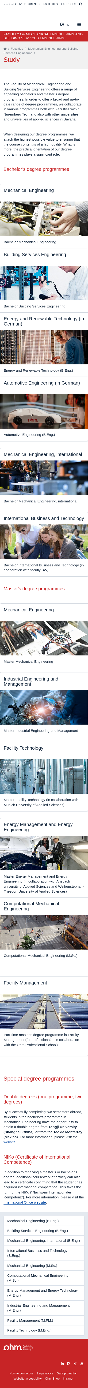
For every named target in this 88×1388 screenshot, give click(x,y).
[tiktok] (75, 1363)
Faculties (68, 4)
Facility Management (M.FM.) (30, 1320)
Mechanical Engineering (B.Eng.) (33, 1221)
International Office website (25, 1202)
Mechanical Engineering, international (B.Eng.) (43, 1240)
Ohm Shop (52, 1378)
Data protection (67, 1373)
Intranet (68, 1378)
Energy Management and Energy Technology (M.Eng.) (42, 1292)
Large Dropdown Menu (18, 1347)
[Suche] (80, 4)
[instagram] (68, 1363)
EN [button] (64, 24)
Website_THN (11, 23)
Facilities (50, 4)
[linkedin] (62, 1363)
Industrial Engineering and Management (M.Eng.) (38, 1307)
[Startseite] (5, 48)
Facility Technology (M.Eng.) (29, 1330)
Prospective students (21, 4)
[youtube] (81, 1363)
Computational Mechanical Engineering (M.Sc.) (38, 1277)
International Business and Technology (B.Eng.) (37, 1253)
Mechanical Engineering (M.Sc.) (32, 1266)
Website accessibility (28, 1378)
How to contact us (21, 1373)
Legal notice (45, 1373)
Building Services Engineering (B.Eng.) (37, 1231)
